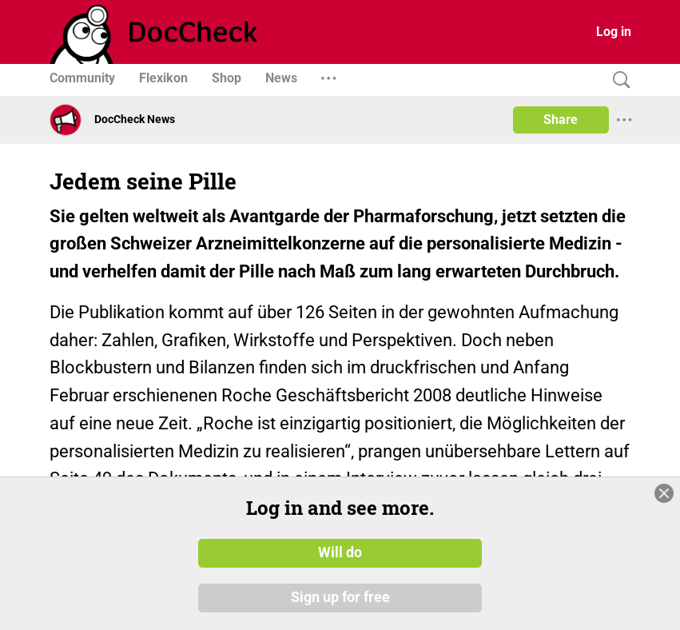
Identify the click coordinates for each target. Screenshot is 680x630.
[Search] (617, 80)
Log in (613, 31)
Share (560, 119)
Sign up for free (340, 597)
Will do (340, 552)
